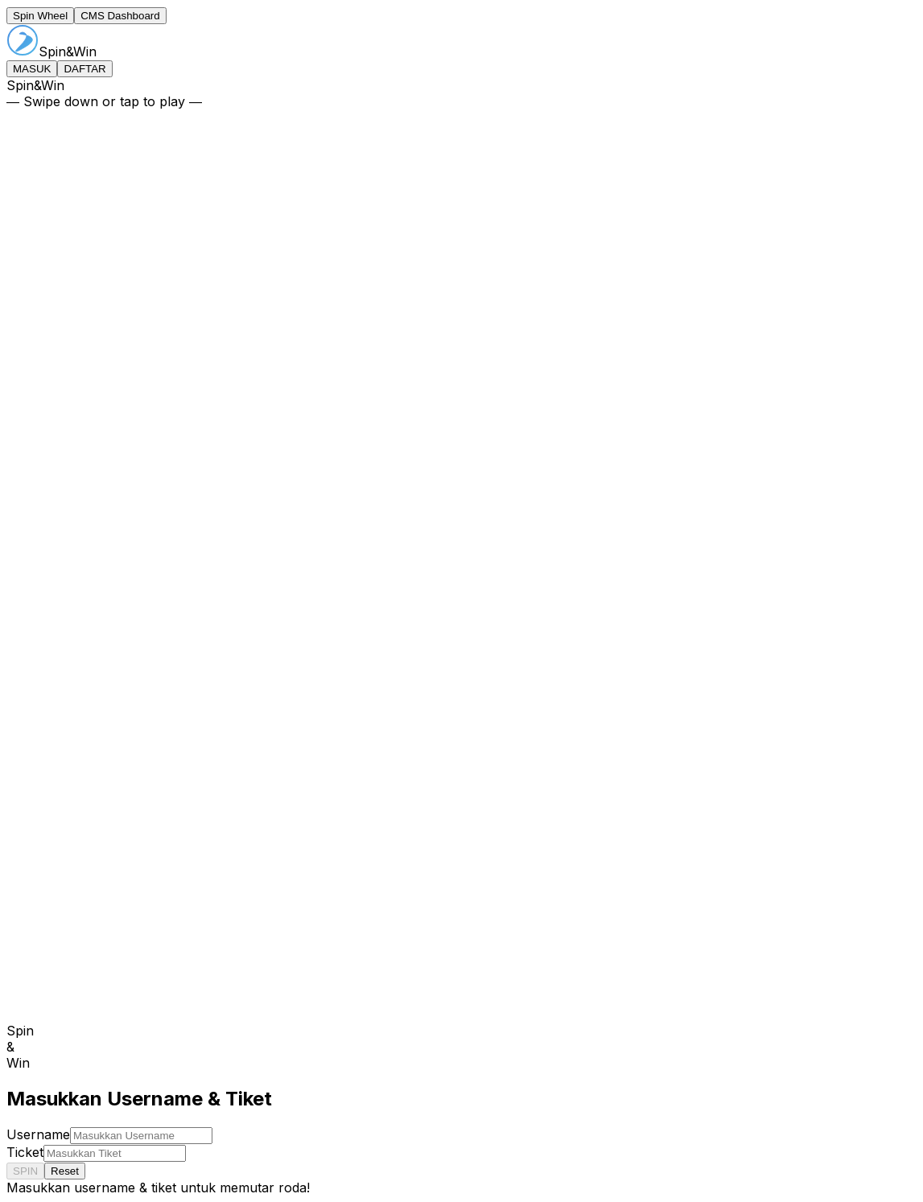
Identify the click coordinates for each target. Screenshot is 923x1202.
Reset (65, 1171)
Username (38, 1134)
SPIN (25, 1171)
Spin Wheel (40, 16)
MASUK (32, 69)
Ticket (24, 1152)
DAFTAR (84, 69)
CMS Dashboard (120, 16)
